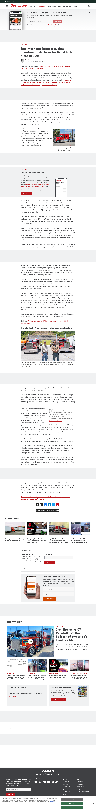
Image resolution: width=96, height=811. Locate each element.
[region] (48, 803)
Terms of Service (50, 26)
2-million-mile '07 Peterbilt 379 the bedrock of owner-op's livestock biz (71, 635)
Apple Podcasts (14, 700)
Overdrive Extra (76, 537)
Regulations (10, 673)
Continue (50, 562)
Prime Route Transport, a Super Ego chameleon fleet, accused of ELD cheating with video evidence (79, 677)
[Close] (93, 803)
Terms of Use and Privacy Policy (51, 24)
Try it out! (26, 194)
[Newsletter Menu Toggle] (89, 6)
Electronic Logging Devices (78, 673)
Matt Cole (28, 60)
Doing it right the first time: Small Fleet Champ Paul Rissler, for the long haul (37, 540)
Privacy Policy (42, 26)
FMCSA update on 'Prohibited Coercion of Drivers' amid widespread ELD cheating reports (37, 677)
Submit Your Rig (58, 699)
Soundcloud (13, 703)
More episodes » (13, 696)
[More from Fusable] (48, 1)
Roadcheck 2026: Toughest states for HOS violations (57, 676)
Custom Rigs (59, 626)
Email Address (48, 554)
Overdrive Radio (54, 673)
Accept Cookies (71, 807)
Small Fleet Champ (33, 537)
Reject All (71, 803)
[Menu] (7, 6)
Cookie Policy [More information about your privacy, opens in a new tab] (53, 801)
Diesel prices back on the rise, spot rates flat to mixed (14, 540)
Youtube (23, 700)
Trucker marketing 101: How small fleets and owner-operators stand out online (80, 540)
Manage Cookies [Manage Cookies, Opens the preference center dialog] (71, 799)
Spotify (30, 700)
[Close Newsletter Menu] (89, 12)
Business (24, 45)
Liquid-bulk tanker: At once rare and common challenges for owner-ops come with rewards (59, 540)
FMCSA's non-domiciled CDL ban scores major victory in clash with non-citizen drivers (16, 677)
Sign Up (10, 794)
